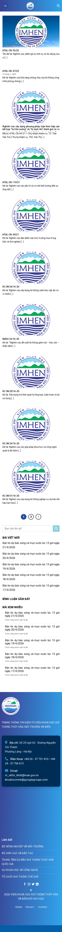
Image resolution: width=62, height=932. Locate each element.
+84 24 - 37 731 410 (36, 759)
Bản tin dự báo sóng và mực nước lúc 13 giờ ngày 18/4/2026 (31, 577)
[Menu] (5, 5)
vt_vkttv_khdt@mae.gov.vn (22, 775)
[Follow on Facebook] (24, 884)
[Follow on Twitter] (33, 884)
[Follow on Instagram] (29, 884)
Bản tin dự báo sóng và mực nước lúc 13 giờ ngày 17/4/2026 (31, 587)
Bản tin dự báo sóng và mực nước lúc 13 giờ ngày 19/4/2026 (31, 566)
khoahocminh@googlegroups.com (26, 779)
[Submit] (56, 528)
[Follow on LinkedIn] (37, 884)
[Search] (58, 5)
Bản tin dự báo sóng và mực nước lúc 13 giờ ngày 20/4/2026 (31, 556)
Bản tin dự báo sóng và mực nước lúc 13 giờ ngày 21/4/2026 (31, 545)
